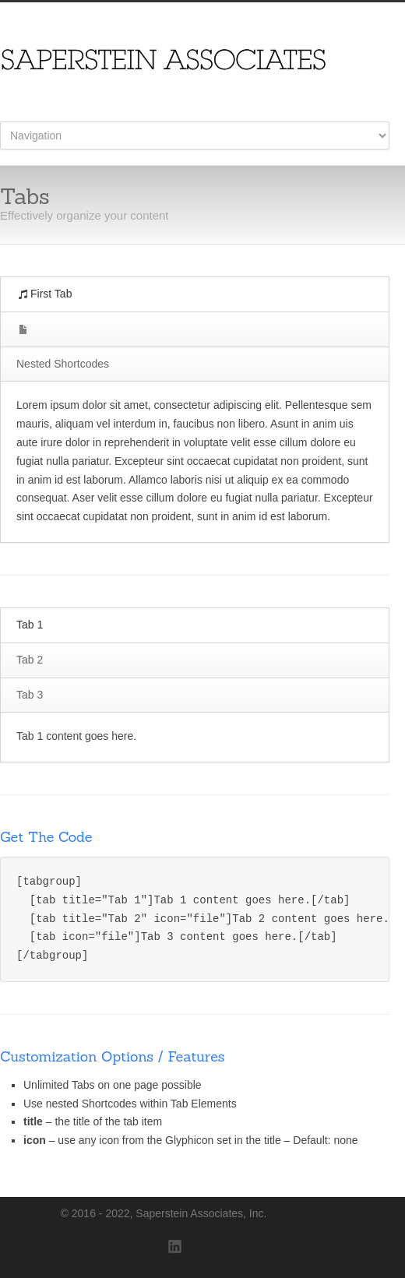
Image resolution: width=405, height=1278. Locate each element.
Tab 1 (29, 624)
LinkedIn (175, 1246)
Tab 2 (29, 659)
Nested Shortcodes (62, 363)
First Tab (45, 293)
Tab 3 (29, 694)
